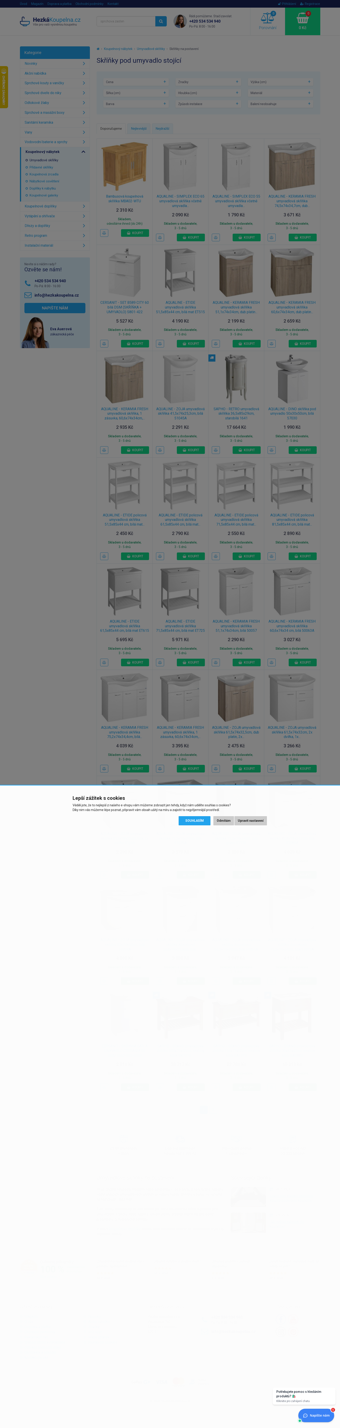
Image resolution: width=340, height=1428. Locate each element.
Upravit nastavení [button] (251, 820)
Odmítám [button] (224, 820)
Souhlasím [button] (194, 820)
